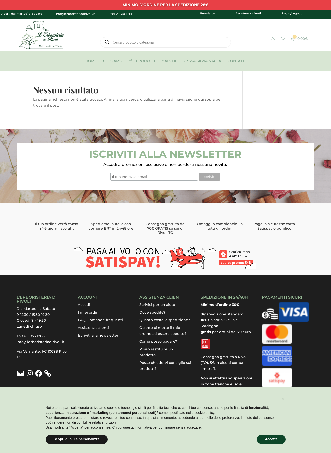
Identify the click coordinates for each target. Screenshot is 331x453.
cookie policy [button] (204, 413)
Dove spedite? (152, 312)
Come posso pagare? (158, 341)
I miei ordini (89, 312)
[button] (283, 399)
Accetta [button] (271, 439)
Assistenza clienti (248, 13)
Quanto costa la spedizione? (164, 320)
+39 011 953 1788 (31, 336)
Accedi (84, 304)
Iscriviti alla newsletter (98, 335)
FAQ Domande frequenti (100, 320)
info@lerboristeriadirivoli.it (41, 342)
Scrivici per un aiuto (157, 304)
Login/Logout (292, 13)
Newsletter (208, 13)
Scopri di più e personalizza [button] (77, 439)
